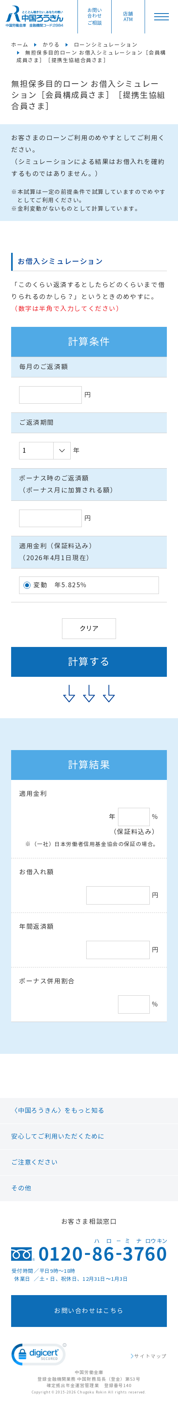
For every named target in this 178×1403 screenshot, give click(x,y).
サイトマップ (150, 1356)
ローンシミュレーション (106, 45)
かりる (51, 45)
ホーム (20, 45)
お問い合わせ (94, 17)
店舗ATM (128, 16)
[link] (39, 1356)
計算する (89, 662)
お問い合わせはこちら (89, 1311)
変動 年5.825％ (60, 585)
